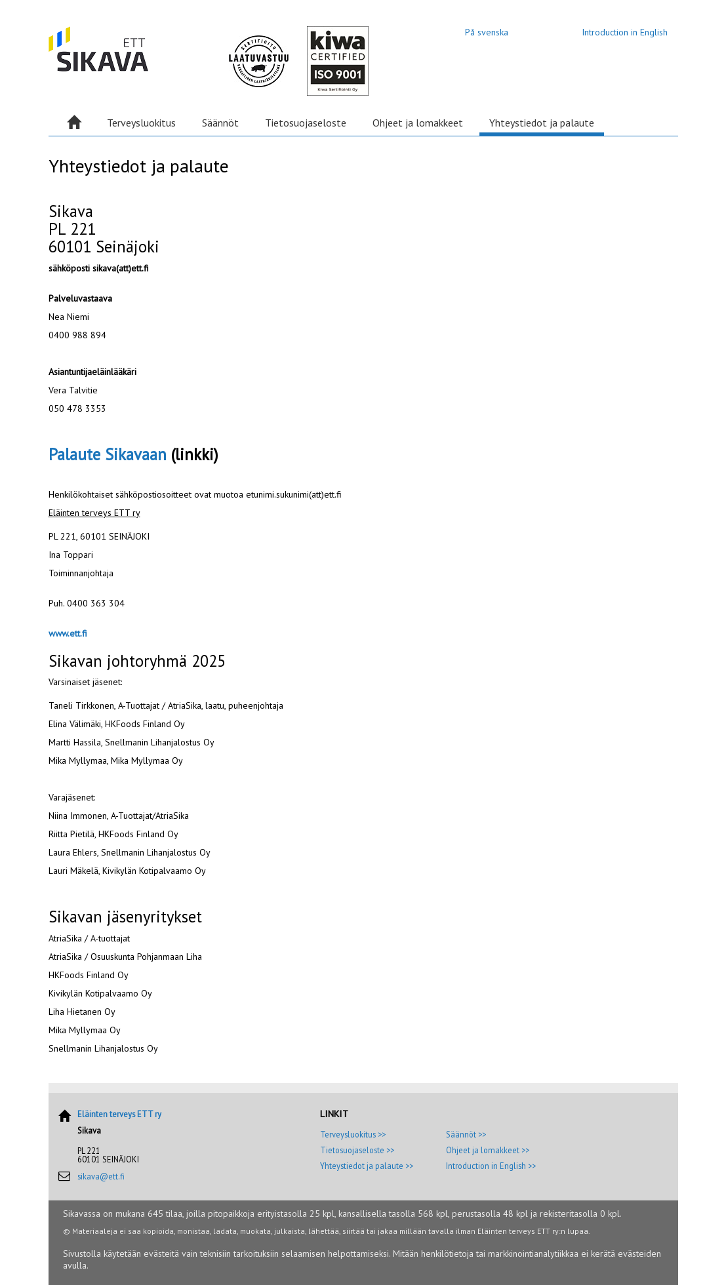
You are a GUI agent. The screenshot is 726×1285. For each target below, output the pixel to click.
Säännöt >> (466, 1134)
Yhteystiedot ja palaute (541, 122)
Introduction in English (625, 32)
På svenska (486, 32)
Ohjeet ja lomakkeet (418, 122)
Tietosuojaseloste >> (357, 1150)
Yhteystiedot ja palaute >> (366, 1165)
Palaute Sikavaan (108, 454)
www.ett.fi (68, 633)
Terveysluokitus (141, 122)
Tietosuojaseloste (305, 122)
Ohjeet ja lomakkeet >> (487, 1150)
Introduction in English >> (491, 1165)
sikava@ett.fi (101, 1176)
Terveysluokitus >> (353, 1134)
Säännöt (220, 122)
